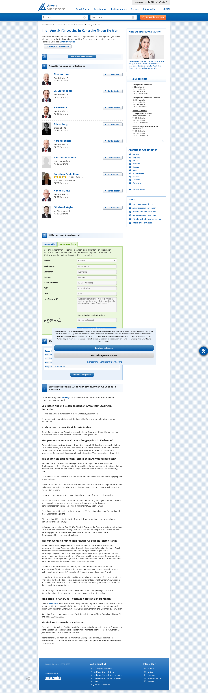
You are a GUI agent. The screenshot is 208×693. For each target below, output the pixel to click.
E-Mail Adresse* (51, 282)
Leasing (65, 397)
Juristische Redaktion (102, 685)
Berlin (135, 161)
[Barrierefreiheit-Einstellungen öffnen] (203, 350)
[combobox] (97, 260)
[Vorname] (97, 272)
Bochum (136, 167)
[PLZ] (97, 288)
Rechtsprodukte (118, 9)
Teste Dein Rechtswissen (82, 56)
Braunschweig (138, 173)
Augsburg (136, 157)
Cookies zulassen (104, 347)
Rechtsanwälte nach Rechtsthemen (107, 678)
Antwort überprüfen (82, 374)
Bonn (135, 170)
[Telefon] (97, 277)
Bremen (136, 176)
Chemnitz (136, 180)
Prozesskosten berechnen (144, 211)
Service (135, 9)
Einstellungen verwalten (104, 355)
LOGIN (166, 9)
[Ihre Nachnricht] (97, 304)
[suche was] (62, 17)
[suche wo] (111, 17)
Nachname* (49, 266)
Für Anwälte (149, 9)
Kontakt (150, 672)
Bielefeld (136, 164)
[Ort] (97, 294)
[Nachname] (97, 266)
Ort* (46, 293)
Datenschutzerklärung (110, 361)
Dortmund (137, 183)
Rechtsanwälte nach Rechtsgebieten (108, 675)
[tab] (57, 46)
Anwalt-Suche (82, 9)
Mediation (53, 603)
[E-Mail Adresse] (97, 283)
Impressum (92, 361)
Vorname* (48, 271)
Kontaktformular (67, 41)
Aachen (136, 154)
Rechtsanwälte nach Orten (104, 672)
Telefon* (48, 277)
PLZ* (46, 288)
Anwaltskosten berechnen (144, 208)
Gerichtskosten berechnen (145, 215)
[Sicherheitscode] (97, 320)
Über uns (150, 681)
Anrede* (47, 260)
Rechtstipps (100, 9)
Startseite (151, 669)
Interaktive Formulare (142, 222)
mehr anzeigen (139, 189)
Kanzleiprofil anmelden (103, 669)
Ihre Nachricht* (51, 299)
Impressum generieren (143, 204)
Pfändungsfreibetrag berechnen (147, 219)
